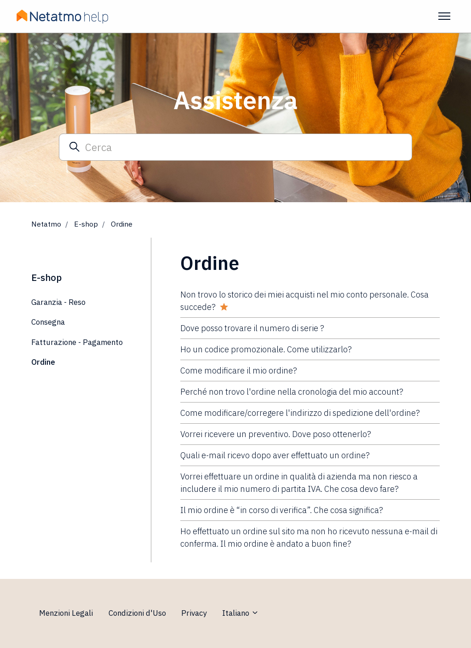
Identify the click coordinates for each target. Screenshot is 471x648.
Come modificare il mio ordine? (238, 370)
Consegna (48, 322)
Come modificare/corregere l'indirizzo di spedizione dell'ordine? (300, 413)
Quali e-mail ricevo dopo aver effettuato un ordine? (275, 455)
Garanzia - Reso (58, 302)
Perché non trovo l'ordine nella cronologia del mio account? (291, 391)
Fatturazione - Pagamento (77, 342)
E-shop (86, 223)
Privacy (194, 613)
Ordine (121, 223)
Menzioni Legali (66, 613)
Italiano (240, 613)
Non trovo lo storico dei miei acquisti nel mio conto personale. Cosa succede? (304, 300)
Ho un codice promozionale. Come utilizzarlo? (266, 349)
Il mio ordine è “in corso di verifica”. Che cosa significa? (281, 510)
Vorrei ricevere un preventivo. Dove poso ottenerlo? (275, 434)
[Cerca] (235, 147)
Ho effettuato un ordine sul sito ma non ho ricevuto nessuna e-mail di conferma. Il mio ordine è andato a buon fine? (308, 537)
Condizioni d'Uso (137, 613)
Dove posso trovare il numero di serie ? (252, 328)
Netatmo (46, 223)
